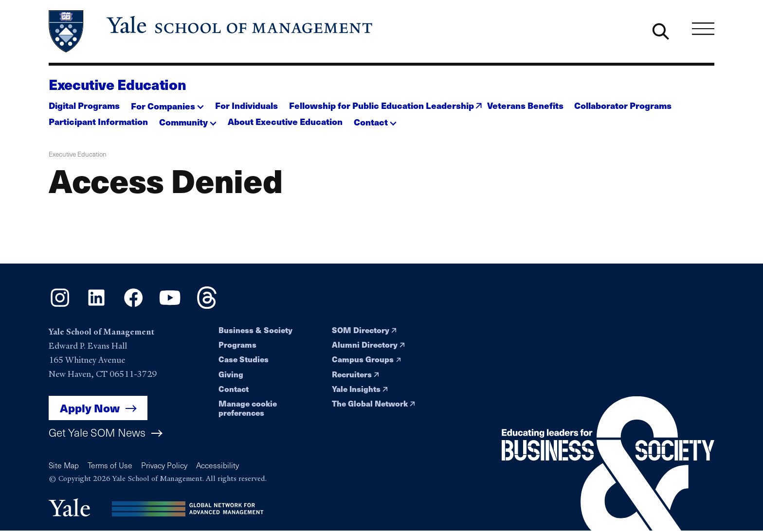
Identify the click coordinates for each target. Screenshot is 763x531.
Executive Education (117, 84)
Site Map (64, 465)
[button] (167, 103)
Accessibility (217, 465)
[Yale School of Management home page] (211, 31)
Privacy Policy (164, 465)
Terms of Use (110, 465)
